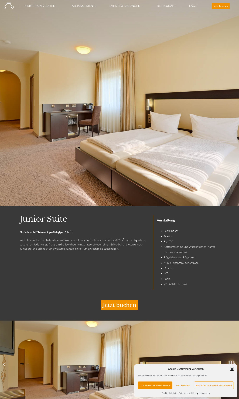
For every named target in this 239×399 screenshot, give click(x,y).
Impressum (205, 393)
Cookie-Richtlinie (169, 393)
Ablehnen (183, 385)
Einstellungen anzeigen (214, 385)
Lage (193, 6)
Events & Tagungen (126, 6)
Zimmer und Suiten (42, 6)
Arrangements (84, 6)
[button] (232, 368)
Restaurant (166, 6)
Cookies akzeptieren (155, 385)
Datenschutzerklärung (188, 393)
